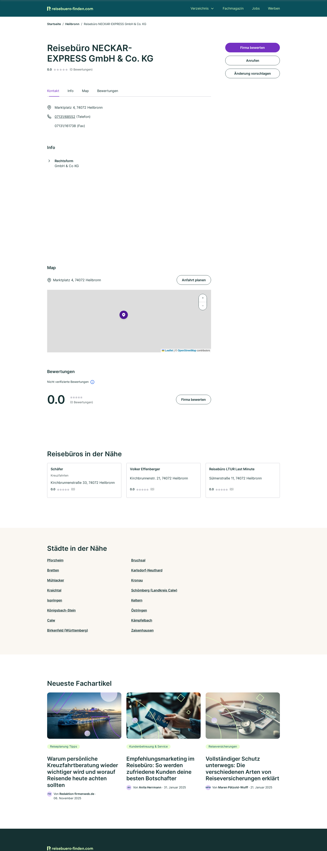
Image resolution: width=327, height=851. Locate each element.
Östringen (230, 580)
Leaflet (167, 350)
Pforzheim (55, 560)
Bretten (169, 560)
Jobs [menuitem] (256, 8)
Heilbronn (72, 24)
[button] (123, 315)
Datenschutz (129, 833)
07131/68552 (65, 117)
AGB (202, 833)
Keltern (111, 580)
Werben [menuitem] (274, 8)
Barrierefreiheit (151, 833)
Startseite (54, 24)
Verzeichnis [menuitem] (200, 8)
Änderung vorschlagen (252, 73)
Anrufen (252, 60)
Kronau (111, 570)
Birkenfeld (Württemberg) (184, 590)
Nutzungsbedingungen (180, 833)
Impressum (216, 833)
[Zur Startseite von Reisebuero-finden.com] (70, 8)
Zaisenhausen (233, 590)
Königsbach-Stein (178, 580)
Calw (51, 590)
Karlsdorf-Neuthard (237, 560)
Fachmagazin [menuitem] (233, 8)
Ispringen (54, 580)
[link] (84, 480)
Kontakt (112, 833)
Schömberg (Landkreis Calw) (245, 570)
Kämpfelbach (115, 590)
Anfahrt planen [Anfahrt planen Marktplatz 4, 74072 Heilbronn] (194, 280)
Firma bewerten (193, 399)
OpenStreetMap (187, 350)
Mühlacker (55, 570)
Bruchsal (112, 560)
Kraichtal (171, 570)
